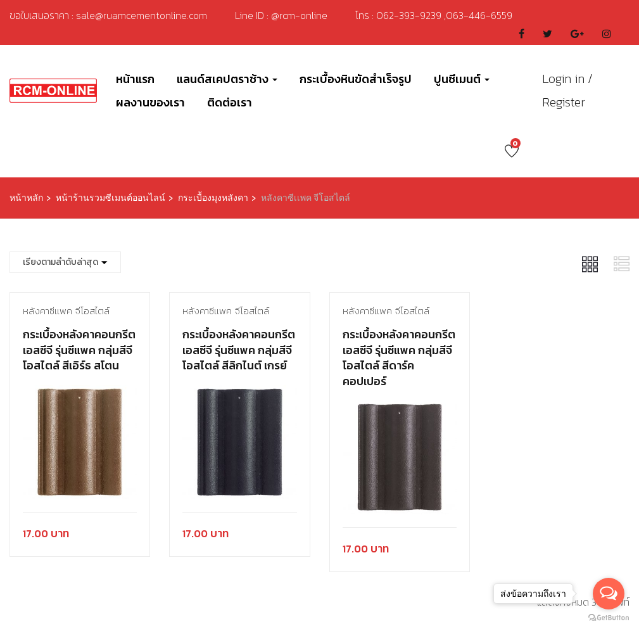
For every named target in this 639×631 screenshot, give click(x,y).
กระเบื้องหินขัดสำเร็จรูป (356, 78)
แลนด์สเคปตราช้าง (227, 78)
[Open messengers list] (608, 593)
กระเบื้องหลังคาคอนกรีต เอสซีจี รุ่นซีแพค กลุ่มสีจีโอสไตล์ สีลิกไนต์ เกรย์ (238, 350)
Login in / (567, 78)
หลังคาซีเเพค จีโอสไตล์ (66, 310)
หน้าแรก (135, 78)
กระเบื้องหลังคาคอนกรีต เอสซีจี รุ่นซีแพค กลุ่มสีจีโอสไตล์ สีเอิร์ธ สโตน (79, 350)
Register (563, 102)
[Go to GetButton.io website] (608, 618)
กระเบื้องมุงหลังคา (213, 198)
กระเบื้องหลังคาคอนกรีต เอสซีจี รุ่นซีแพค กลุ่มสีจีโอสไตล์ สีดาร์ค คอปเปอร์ (399, 358)
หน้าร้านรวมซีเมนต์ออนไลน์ (110, 198)
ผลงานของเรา (150, 102)
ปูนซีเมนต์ (462, 78)
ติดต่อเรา (229, 102)
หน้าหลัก (26, 198)
